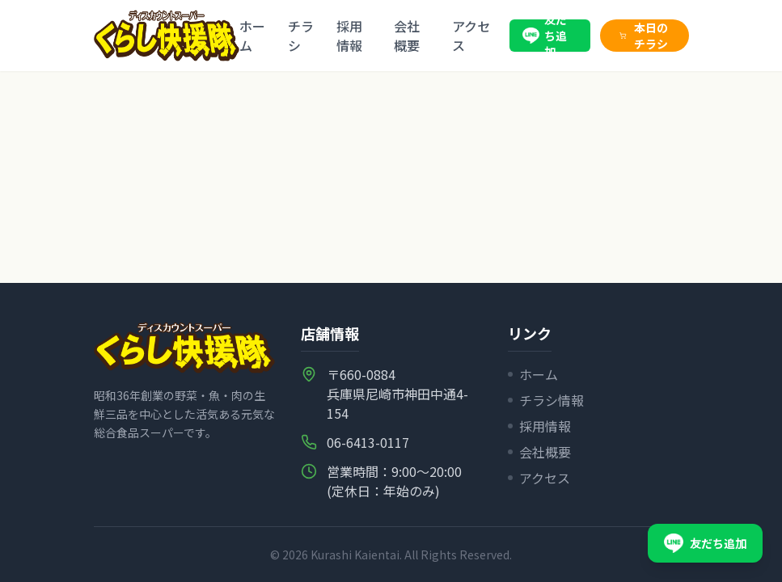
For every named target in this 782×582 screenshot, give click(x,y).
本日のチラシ (643, 35)
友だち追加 (544, 35)
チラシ (301, 35)
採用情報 (349, 35)
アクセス (471, 35)
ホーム (252, 35)
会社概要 (407, 35)
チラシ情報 (546, 400)
